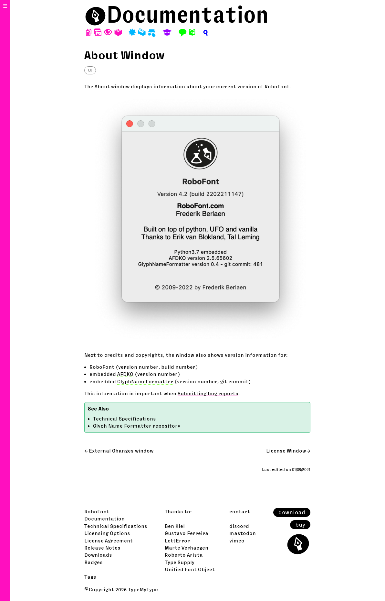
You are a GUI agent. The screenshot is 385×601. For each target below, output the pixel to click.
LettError (177, 540)
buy (300, 525)
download (291, 512)
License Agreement (108, 540)
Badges (93, 562)
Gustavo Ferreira (186, 533)
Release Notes (102, 547)
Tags (90, 576)
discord (239, 526)
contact (239, 511)
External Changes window (121, 450)
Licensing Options (107, 533)
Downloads (98, 554)
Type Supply (179, 562)
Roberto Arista (184, 554)
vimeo (237, 540)
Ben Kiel (175, 526)
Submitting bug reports (208, 393)
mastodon (242, 533)
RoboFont (96, 511)
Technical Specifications (124, 418)
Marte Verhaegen (186, 547)
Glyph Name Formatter (122, 425)
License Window (286, 450)
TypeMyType (143, 589)
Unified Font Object (190, 569)
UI (90, 70)
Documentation (188, 14)
